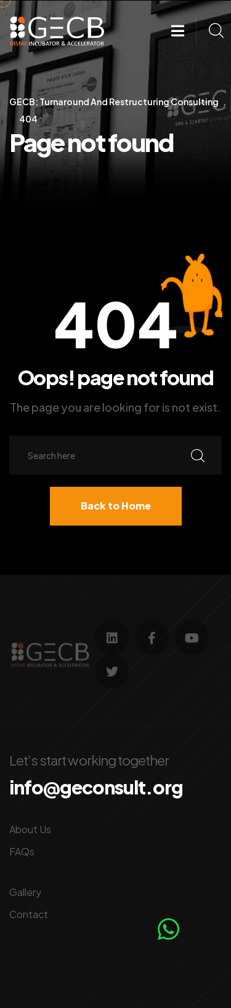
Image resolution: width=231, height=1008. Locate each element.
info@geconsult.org (96, 787)
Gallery (25, 892)
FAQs (21, 851)
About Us (30, 829)
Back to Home (116, 505)
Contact (28, 914)
